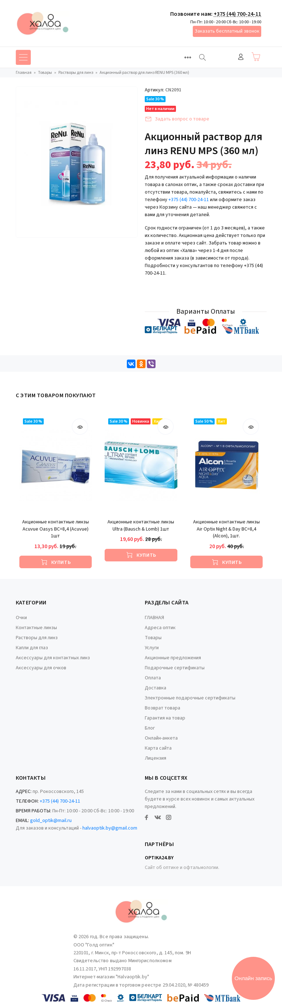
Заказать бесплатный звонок (227, 31)
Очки (21, 617)
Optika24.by (159, 857)
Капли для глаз (32, 647)
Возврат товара (162, 708)
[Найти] (202, 57)
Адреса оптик (160, 627)
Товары (153, 637)
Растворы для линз (37, 637)
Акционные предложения (173, 657)
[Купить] (55, 562)
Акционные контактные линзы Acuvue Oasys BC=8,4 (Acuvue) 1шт (55, 529)
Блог (150, 728)
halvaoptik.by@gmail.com (109, 828)
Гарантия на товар (165, 718)
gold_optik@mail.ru (51, 820)
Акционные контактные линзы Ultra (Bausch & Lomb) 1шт (140, 526)
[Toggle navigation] (188, 57)
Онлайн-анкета (161, 738)
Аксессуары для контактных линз (53, 657)
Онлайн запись (253, 978)
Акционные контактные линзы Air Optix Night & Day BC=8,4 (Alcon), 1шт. (226, 529)
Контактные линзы (36, 627)
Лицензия (155, 758)
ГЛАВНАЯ (154, 617)
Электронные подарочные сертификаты (190, 698)
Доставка (155, 688)
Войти (241, 57)
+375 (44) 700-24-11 (237, 14)
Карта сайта (158, 748)
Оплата (153, 677)
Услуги (152, 647)
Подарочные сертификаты (175, 667)
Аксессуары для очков (41, 667)
